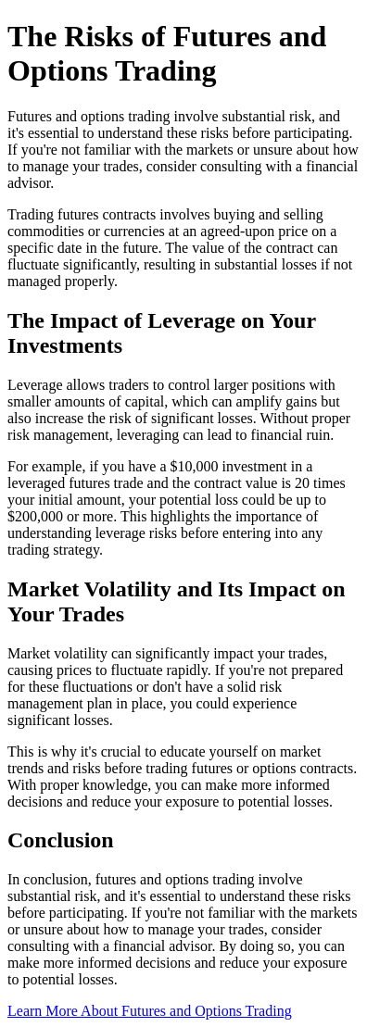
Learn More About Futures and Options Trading (149, 1011)
